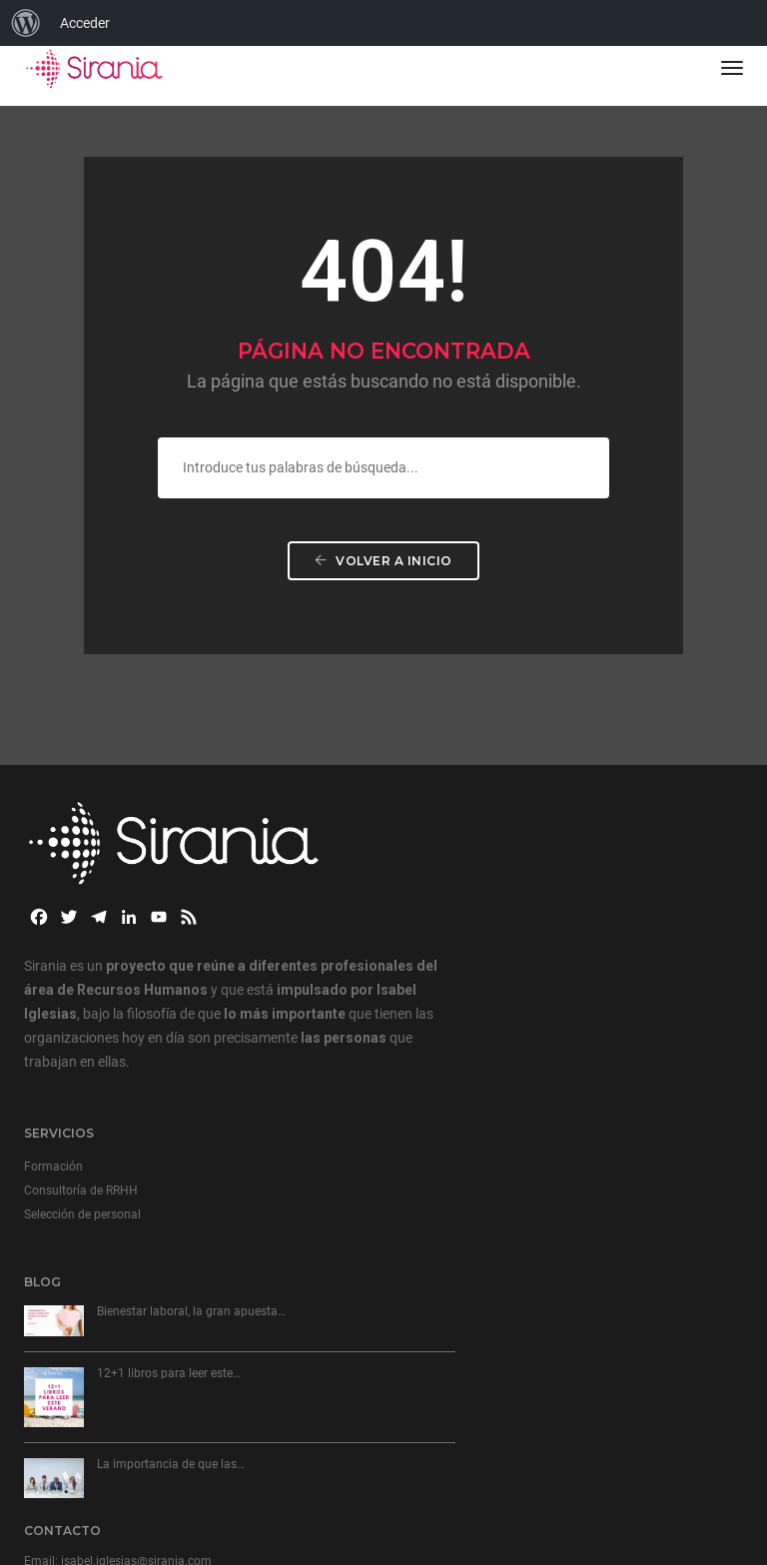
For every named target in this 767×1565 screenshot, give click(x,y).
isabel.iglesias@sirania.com (510, 1189)
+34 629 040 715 (496, 1209)
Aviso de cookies (266, 1485)
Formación (427, 846)
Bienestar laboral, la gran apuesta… (191, 1188)
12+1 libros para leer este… (169, 1250)
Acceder (85, 23)
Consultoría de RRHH (455, 870)
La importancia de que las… (171, 1341)
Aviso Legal (55, 1485)
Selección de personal (456, 894)
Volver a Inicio (383, 583)
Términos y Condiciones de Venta (114, 1505)
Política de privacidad (153, 1485)
